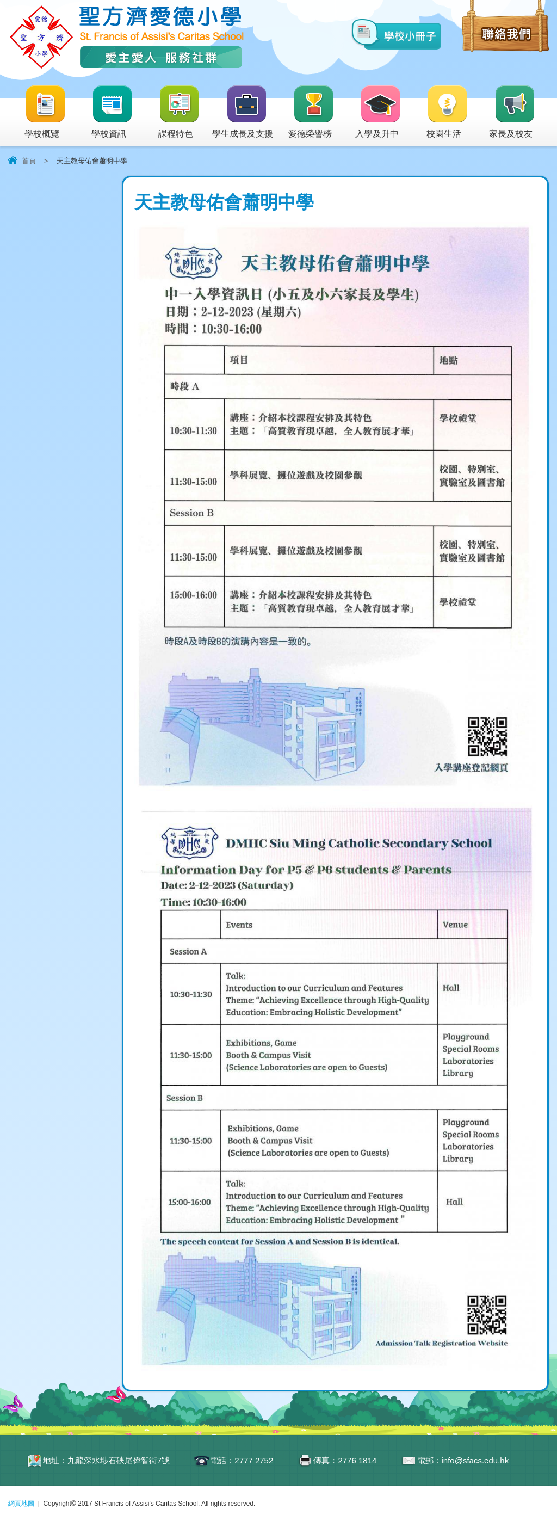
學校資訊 (112, 112)
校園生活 (447, 112)
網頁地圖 (21, 1503)
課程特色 (179, 112)
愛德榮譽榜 (311, 112)
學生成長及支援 (242, 112)
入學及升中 (378, 112)
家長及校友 (512, 112)
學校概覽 (45, 112)
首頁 (29, 161)
